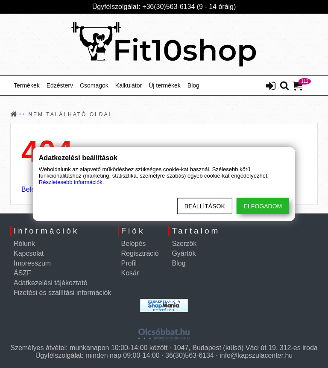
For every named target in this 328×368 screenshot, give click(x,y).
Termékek (27, 85)
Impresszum (32, 263)
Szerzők (184, 243)
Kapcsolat (29, 253)
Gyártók (184, 253)
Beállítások (204, 206)
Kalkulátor (128, 85)
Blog (193, 85)
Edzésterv (60, 85)
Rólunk (24, 243)
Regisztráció (140, 253)
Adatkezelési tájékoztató (51, 282)
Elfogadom (263, 206)
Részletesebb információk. (71, 182)
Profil (129, 263)
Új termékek (165, 85)
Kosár (130, 273)
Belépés (133, 243)
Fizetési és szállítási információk (62, 292)
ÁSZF (22, 273)
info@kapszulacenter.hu (256, 355)
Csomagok (94, 85)
